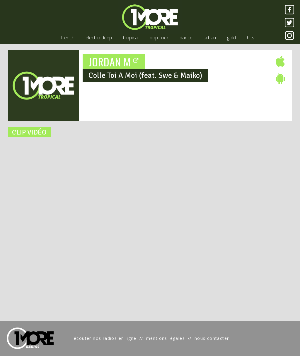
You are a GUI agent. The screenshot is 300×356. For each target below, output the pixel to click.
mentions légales (165, 338)
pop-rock (159, 37)
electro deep (99, 37)
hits (250, 37)
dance (186, 37)
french (67, 37)
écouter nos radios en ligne (105, 338)
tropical (131, 37)
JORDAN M (113, 61)
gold (231, 37)
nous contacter (212, 338)
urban (210, 37)
